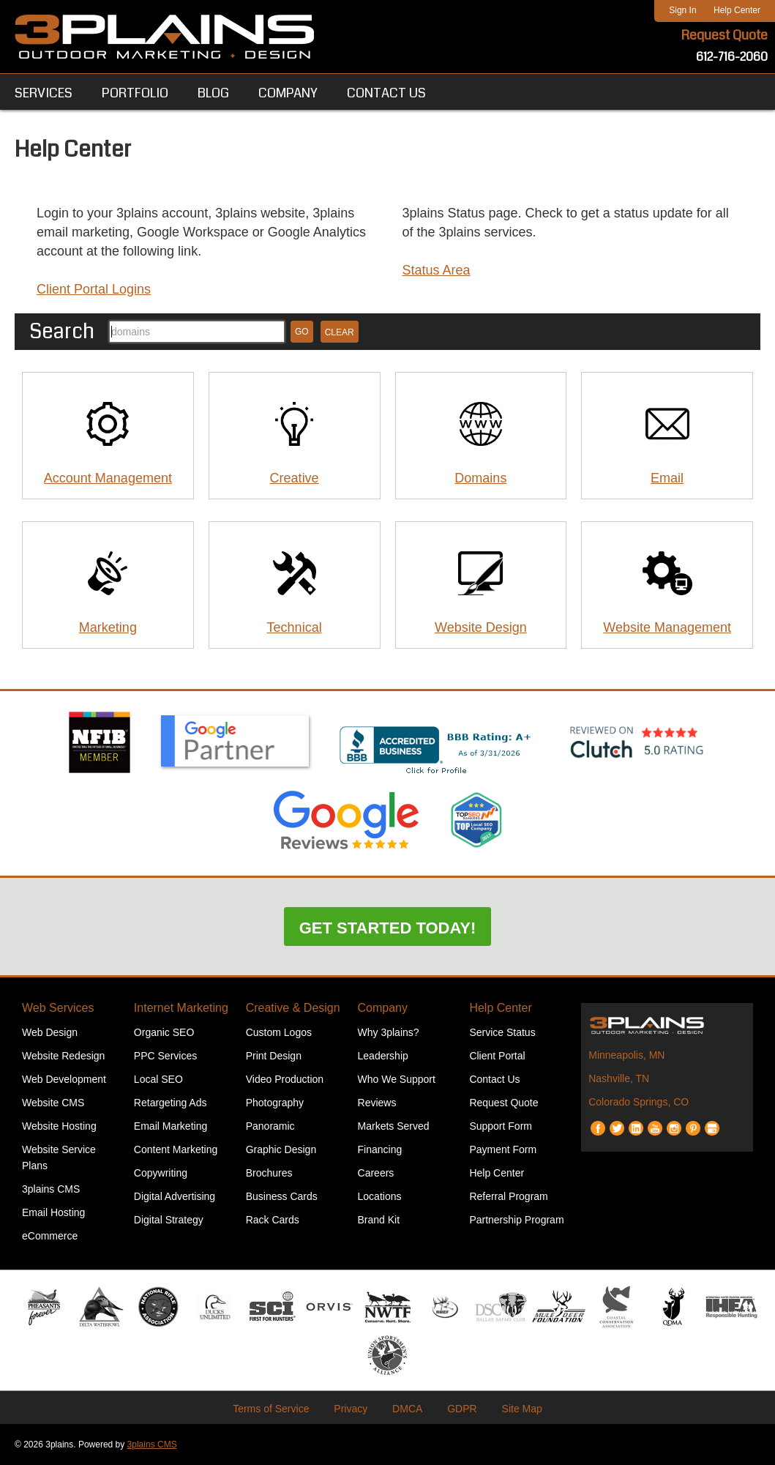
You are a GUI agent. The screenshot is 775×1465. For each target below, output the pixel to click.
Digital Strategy (168, 1220)
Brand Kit (379, 1220)
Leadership (383, 1056)
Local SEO (158, 1079)
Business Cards (282, 1196)
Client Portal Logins (94, 289)
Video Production (284, 1079)
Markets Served (394, 1126)
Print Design (274, 1056)
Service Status (502, 1032)
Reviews (377, 1102)
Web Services (58, 1008)
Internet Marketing (181, 1008)
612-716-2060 (732, 56)
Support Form (500, 1126)
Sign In (682, 10)
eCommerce (50, 1236)
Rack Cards (272, 1220)
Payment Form (502, 1149)
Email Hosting (53, 1212)
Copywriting (160, 1173)
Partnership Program (516, 1220)
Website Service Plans (59, 1157)
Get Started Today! (387, 928)
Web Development (64, 1079)
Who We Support (396, 1079)
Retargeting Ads (170, 1102)
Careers (376, 1173)
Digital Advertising (174, 1196)
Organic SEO (164, 1032)
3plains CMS (51, 1189)
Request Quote (724, 35)
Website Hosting (59, 1126)
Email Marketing (170, 1126)
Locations (380, 1196)
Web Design (50, 1032)
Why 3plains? (388, 1032)
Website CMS (53, 1102)
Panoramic (270, 1126)
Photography (275, 1102)
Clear (339, 332)
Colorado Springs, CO (638, 1102)
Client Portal (497, 1056)
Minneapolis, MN (626, 1055)
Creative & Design (293, 1008)
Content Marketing (175, 1149)
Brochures (269, 1173)
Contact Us (494, 1079)
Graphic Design (281, 1149)
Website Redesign (63, 1056)
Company (383, 1008)
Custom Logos (279, 1032)
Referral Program (508, 1196)
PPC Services (165, 1056)
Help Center (737, 10)
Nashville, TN (618, 1078)
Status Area (437, 270)
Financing (380, 1149)
